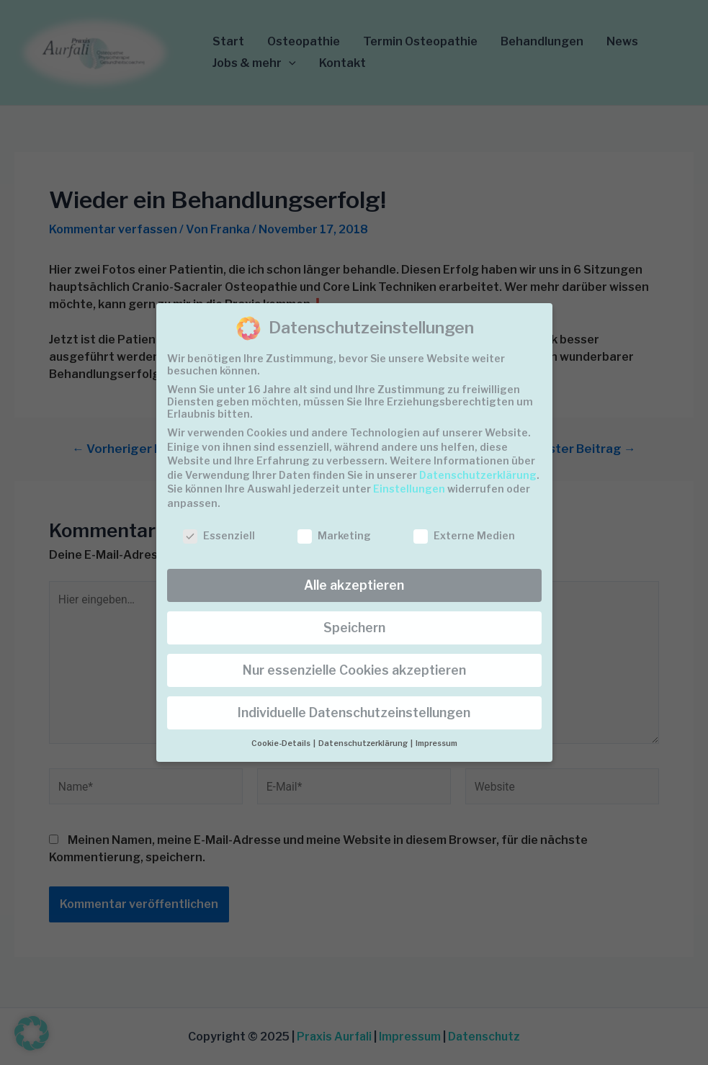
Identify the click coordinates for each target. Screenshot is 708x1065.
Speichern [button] (354, 627)
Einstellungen (409, 488)
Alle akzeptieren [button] (354, 585)
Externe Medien (464, 535)
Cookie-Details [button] (281, 743)
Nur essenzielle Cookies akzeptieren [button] (354, 670)
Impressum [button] (436, 743)
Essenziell (219, 535)
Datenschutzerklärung (478, 475)
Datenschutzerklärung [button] (363, 743)
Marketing (334, 535)
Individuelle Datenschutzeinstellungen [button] (354, 712)
